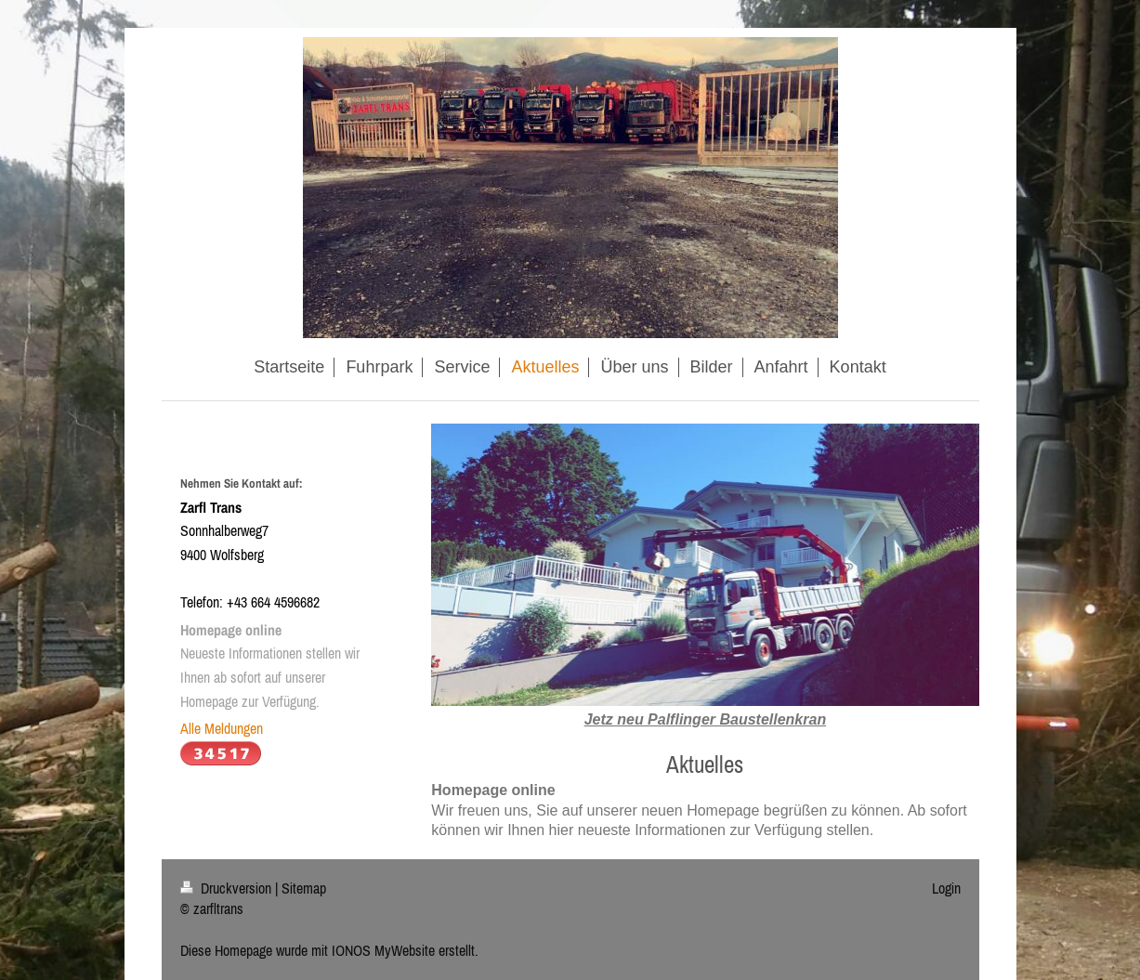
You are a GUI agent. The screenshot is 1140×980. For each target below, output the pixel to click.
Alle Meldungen (221, 728)
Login (946, 888)
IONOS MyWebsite (383, 950)
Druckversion (227, 888)
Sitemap (304, 888)
